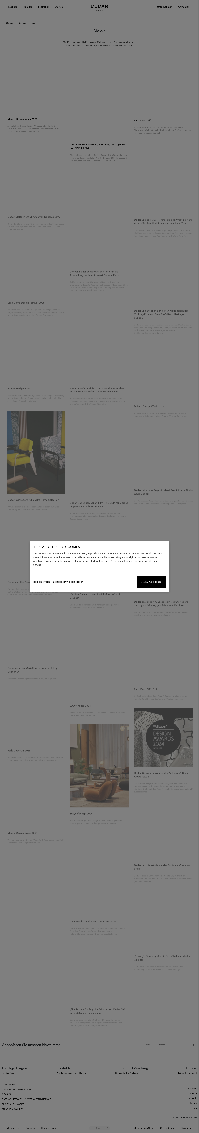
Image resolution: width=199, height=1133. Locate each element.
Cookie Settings (41, 582)
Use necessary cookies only (68, 582)
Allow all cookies (151, 582)
